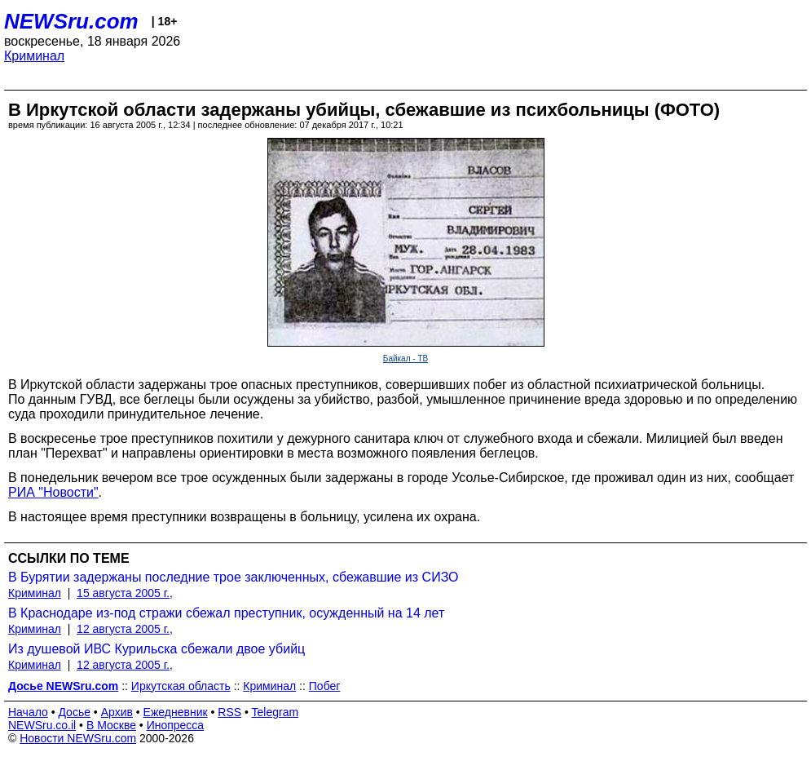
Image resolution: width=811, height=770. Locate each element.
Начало (28, 712)
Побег (325, 686)
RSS (229, 712)
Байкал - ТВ (405, 358)
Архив (117, 712)
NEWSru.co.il (42, 725)
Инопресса (176, 725)
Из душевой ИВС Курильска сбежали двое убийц (156, 649)
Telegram (275, 712)
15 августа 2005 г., (125, 593)
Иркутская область (181, 686)
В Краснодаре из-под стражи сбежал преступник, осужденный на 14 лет (226, 613)
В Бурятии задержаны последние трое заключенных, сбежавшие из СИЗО (233, 577)
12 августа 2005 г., (125, 628)
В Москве (111, 725)
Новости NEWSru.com (78, 738)
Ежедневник (175, 712)
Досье (74, 712)
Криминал (34, 56)
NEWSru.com (71, 21)
